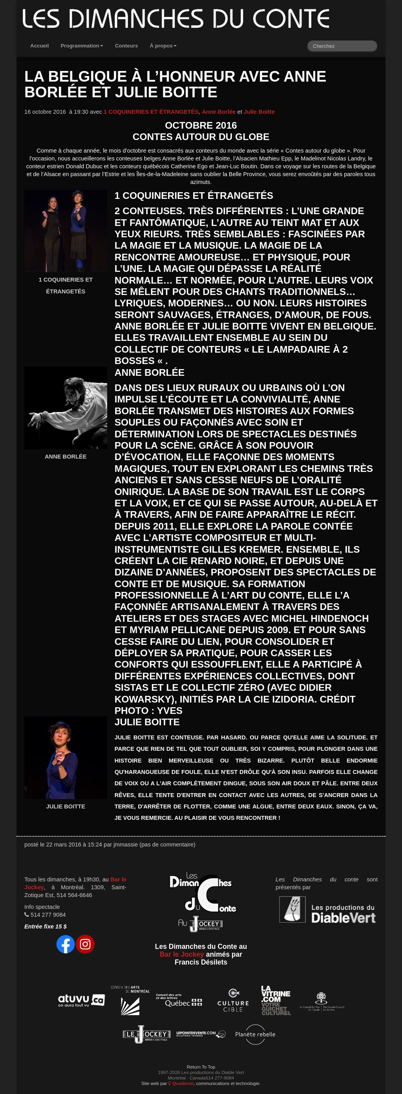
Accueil (39, 46)
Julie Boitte (259, 112)
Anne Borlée (219, 112)
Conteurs (126, 46)
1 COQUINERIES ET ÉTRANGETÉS (151, 112)
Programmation (81, 46)
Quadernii (181, 1083)
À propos (163, 46)
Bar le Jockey (182, 954)
